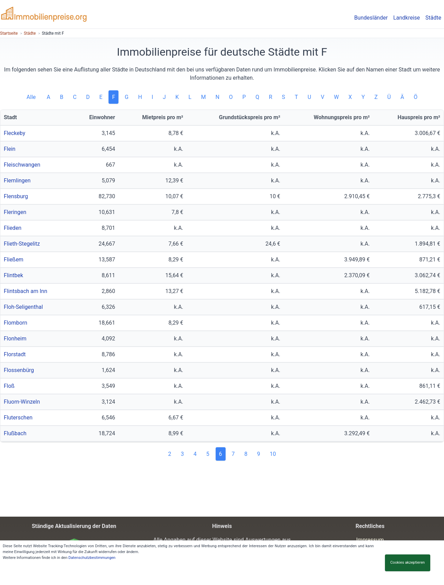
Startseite (9, 33)
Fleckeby (14, 133)
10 (273, 454)
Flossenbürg (19, 370)
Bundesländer (371, 17)
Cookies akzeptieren (407, 562)
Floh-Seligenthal (23, 307)
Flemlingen (17, 180)
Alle (31, 97)
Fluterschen (18, 417)
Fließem (13, 259)
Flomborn (15, 322)
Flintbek (13, 275)
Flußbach (15, 433)
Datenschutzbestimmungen (91, 557)
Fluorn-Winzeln (22, 401)
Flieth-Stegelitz (22, 243)
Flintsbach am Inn (25, 291)
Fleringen (15, 212)
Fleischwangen (22, 164)
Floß (9, 386)
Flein (9, 149)
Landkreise (406, 17)
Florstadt (15, 354)
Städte (433, 17)
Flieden (12, 228)
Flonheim (15, 338)
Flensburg (16, 196)
